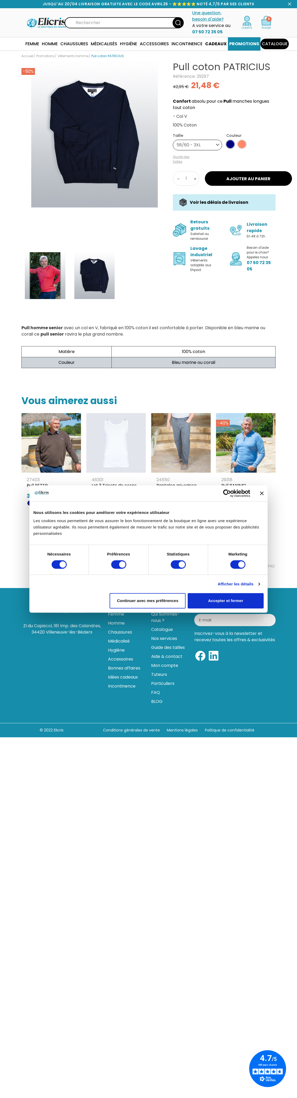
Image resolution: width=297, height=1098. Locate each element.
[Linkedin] (214, 655)
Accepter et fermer (225, 600)
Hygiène (116, 650)
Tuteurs (159, 674)
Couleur (234, 135)
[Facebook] (200, 655)
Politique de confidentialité (229, 730)
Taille (178, 135)
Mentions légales (183, 730)
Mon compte (164, 665)
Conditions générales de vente (131, 730)
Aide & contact (166, 656)
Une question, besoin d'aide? (208, 16)
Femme (116, 614)
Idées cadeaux (123, 677)
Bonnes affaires (124, 668)
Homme (116, 623)
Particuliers (162, 683)
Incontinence (122, 686)
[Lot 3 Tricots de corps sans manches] (116, 460)
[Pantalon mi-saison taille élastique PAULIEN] (181, 460)
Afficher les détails (235, 584)
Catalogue (162, 629)
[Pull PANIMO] (246, 458)
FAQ (155, 692)
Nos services (164, 638)
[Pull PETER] (51, 458)
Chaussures (120, 632)
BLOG (157, 701)
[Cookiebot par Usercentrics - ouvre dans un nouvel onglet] (227, 493)
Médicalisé (119, 641)
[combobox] (197, 145)
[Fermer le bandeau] (262, 493)
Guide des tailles (168, 647)
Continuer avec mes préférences (147, 600)
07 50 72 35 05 (207, 32)
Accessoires (120, 659)
